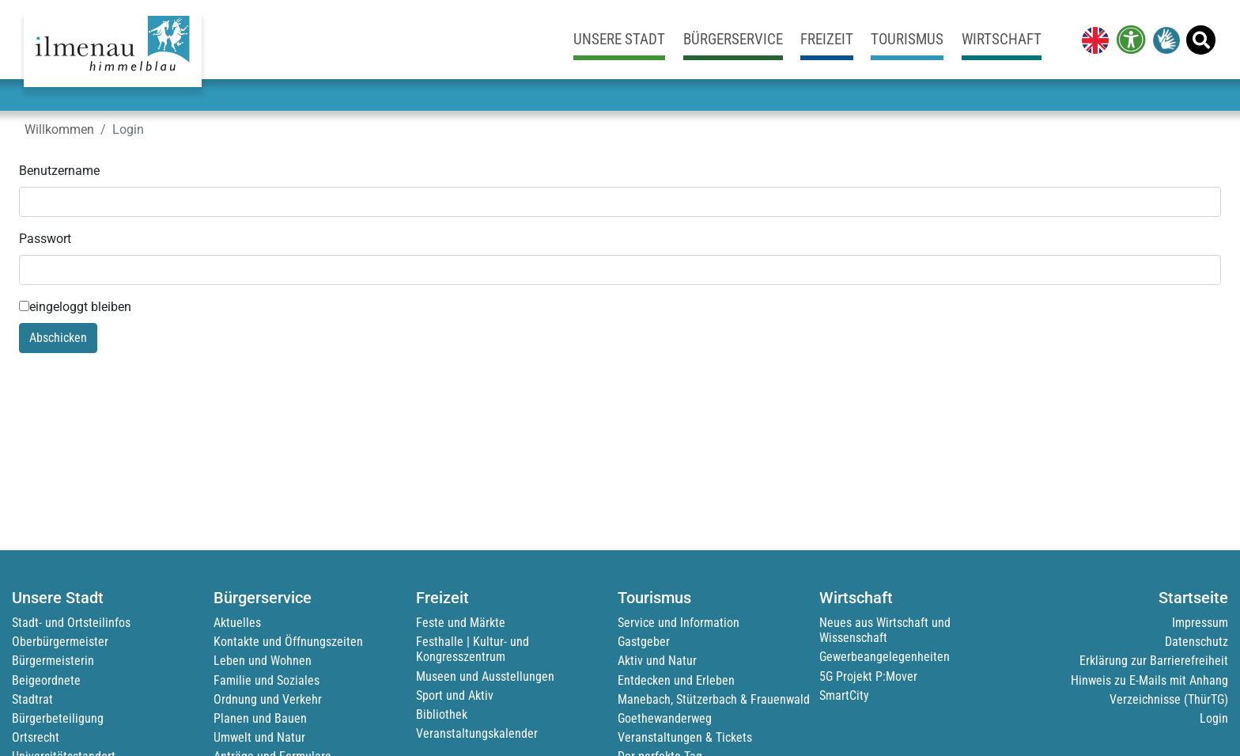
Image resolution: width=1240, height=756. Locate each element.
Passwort (45, 238)
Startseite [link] (1193, 597)
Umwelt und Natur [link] (259, 737)
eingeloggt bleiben (75, 306)
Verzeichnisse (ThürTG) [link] (1169, 699)
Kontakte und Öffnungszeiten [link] (288, 641)
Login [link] (1214, 718)
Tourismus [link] (907, 39)
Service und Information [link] (678, 622)
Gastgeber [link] (644, 641)
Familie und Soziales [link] (266, 680)
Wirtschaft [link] (1002, 39)
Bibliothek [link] (441, 714)
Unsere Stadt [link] (619, 39)
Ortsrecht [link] (35, 737)
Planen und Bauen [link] (260, 718)
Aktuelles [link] (237, 622)
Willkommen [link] (59, 129)
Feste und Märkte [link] (460, 622)
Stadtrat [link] (32, 699)
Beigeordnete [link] (46, 680)
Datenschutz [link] (1196, 641)
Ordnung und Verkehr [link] (268, 699)
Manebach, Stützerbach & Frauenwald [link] (714, 699)
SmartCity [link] (844, 695)
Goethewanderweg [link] (665, 718)
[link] (1092, 39)
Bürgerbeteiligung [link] (58, 718)
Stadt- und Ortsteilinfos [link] (71, 622)
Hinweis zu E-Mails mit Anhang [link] (1149, 680)
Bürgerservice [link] (733, 39)
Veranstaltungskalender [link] (477, 733)
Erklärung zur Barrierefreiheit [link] (1153, 660)
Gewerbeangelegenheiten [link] (884, 656)
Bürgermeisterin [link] (53, 660)
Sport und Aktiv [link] (454, 695)
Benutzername (59, 170)
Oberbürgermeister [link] (60, 641)
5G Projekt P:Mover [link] (868, 676)
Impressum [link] (1200, 622)
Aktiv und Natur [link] (657, 660)
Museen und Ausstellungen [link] (485, 676)
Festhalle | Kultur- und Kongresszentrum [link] (472, 649)
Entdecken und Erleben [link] (676, 680)
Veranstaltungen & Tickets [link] (685, 737)
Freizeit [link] (826, 39)
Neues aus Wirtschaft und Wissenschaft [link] (885, 630)
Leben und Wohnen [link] (263, 660)
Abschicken (58, 337)
